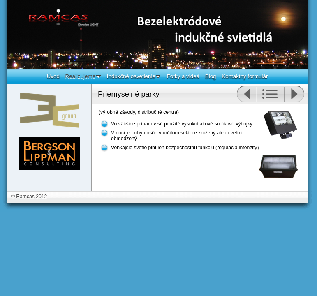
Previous (246, 94)
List (270, 94)
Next (294, 94)
